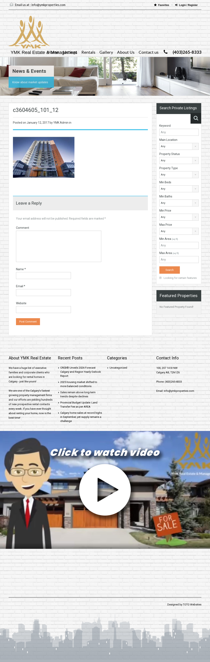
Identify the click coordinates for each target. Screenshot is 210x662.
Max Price (165, 224)
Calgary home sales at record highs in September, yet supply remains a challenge (81, 417)
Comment (22, 227)
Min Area (168, 238)
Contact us (149, 52)
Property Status (169, 154)
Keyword (165, 125)
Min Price (165, 210)
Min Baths (165, 196)
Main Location (168, 139)
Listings (70, 52)
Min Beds (165, 182)
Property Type (168, 168)
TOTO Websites (192, 604)
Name (21, 269)
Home (53, 52)
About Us (126, 52)
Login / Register (186, 5)
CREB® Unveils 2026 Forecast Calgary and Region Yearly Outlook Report (80, 371)
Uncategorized (118, 367)
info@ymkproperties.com (48, 5)
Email (20, 286)
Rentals (88, 52)
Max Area (169, 253)
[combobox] (179, 146)
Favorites (162, 5)
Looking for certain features (178, 277)
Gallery (106, 52)
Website (21, 303)
